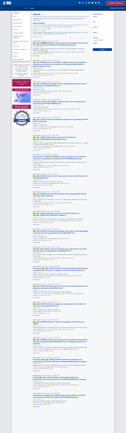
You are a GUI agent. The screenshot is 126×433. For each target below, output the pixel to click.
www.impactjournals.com (21, 67)
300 (71, 26)
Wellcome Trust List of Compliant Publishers (22, 70)
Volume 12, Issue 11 (47, 393)
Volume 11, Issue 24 (47, 337)
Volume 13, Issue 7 (46, 135)
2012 (48, 34)
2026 (45, 32)
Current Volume (17, 26)
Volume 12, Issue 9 (46, 302)
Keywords (95, 37)
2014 (39, 34)
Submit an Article (115, 3)
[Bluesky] (96, 3)
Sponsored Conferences (20, 49)
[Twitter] (83, 3)
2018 (78, 32)
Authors (95, 32)
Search (102, 49)
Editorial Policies (17, 23)
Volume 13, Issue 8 (46, 375)
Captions (95, 43)
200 (68, 26)
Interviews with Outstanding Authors (20, 42)
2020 (70, 32)
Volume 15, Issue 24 (47, 60)
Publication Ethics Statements (18, 37)
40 (55, 26)
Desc (40, 30)
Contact (15, 56)
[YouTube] (92, 3)
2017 (82, 32)
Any (64, 34)
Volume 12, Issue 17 (47, 247)
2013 (44, 34)
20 (52, 26)
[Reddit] (99, 3)
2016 (86, 32)
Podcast (15, 52)
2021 (66, 32)
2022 (61, 32)
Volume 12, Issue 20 (47, 229)
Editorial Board (17, 19)
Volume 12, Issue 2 (46, 319)
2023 (57, 32)
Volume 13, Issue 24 (47, 357)
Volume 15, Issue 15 (47, 81)
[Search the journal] (13, 8)
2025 (49, 32)
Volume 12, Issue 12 (47, 266)
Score (49, 28)
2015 (35, 34)
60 (58, 26)
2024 (53, 32)
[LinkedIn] (89, 3)
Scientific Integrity (18, 33)
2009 (60, 34)
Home (26, 8)
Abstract (95, 27)
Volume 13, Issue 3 (46, 41)
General (95, 16)
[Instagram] (86, 3)
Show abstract (36, 55)
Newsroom (16, 46)
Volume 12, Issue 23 (47, 191)
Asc (44, 30)
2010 (56, 34)
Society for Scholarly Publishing (22, 75)
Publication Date (42, 28)
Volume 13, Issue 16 (47, 99)
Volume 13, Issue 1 (46, 174)
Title (94, 21)
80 (61, 26)
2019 (74, 32)
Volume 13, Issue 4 (46, 154)
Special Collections (18, 59)
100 (64, 26)
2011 (52, 34)
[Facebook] (80, 3)
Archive (15, 29)
